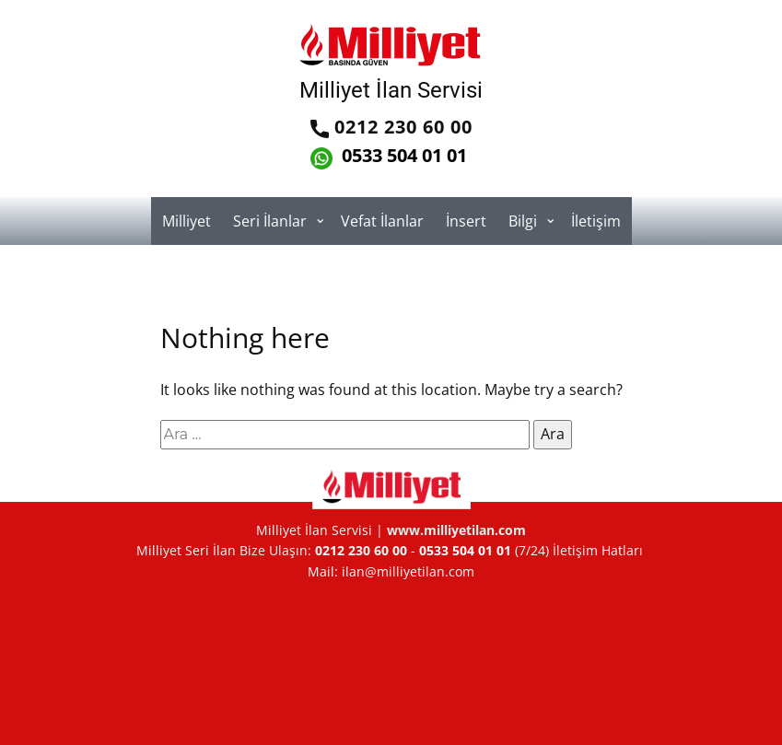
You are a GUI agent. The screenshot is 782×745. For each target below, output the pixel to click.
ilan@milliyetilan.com (408, 571)
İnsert (466, 221)
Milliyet (186, 221)
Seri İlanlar (270, 221)
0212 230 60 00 (391, 127)
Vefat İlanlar (382, 221)
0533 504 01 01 (391, 157)
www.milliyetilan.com (456, 530)
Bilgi (522, 221)
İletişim (596, 221)
